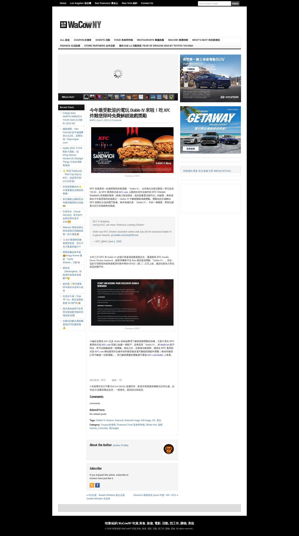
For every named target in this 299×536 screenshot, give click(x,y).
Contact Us (147, 3)
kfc (153, 420)
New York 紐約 (129, 3)
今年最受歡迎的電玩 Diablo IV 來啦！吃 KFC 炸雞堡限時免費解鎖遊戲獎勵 (130, 113)
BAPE (92, 120)
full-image (146, 420)
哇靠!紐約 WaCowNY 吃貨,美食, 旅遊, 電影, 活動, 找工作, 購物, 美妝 (149, 523)
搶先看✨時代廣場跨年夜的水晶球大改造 (73, 287)
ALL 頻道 (65, 40)
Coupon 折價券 (82, 40)
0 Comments (116, 120)
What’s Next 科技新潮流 (206, 40)
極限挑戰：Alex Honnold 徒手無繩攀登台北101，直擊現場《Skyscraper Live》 (73, 136)
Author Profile (121, 445)
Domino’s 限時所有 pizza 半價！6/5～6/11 (154, 495)
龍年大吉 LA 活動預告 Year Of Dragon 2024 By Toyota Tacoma (156, 45)
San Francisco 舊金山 (106, 3)
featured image (132, 420)
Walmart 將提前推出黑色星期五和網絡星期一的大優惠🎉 (73, 231)
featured (119, 420)
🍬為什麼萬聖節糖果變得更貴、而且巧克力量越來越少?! (73, 243)
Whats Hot (151, 424)
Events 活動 (103, 40)
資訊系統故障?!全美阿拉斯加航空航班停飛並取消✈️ (73, 312)
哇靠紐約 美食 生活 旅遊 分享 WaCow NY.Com (207, 171)
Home (63, 3)
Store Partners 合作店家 (99, 45)
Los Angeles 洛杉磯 (80, 3)
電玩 (159, 420)
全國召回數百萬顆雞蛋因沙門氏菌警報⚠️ (73, 324)
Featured (121, 424)
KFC (103, 380)
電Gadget (114, 428)
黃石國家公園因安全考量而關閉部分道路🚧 (73, 202)
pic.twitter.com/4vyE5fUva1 (124, 235)
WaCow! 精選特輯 (178, 40)
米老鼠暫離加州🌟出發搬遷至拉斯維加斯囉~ (73, 190)
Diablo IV (100, 420)
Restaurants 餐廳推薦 (150, 40)
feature (110, 420)
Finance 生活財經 (70, 45)
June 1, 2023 (114, 241)
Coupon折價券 (108, 424)
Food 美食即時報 (123, 40)
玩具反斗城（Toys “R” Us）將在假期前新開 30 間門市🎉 (73, 299)
